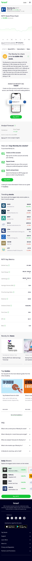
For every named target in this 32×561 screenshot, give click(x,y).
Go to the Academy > (16, 415)
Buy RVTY (16, 117)
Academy (5, 186)
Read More (5, 409)
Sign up (3, 138)
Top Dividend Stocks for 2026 (11, 395)
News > (29, 49)
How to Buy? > (21, 49)
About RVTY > (11, 49)
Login (24, 2)
